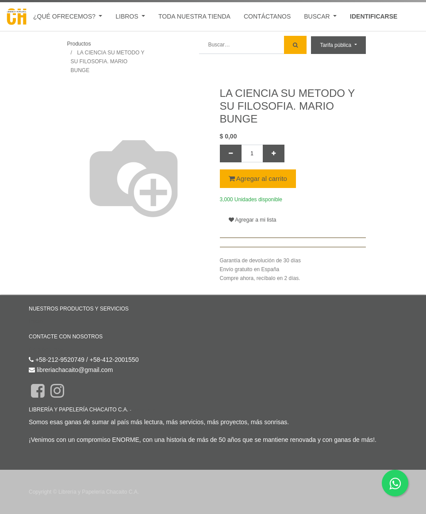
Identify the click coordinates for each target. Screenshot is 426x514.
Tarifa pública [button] (336, 45)
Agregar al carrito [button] (258, 178)
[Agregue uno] (273, 153)
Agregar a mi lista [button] (252, 220)
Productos (79, 44)
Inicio (36, 321)
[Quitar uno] (231, 153)
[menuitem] (194, 16)
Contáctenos (46, 349)
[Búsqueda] (295, 45)
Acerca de (144, 409)
